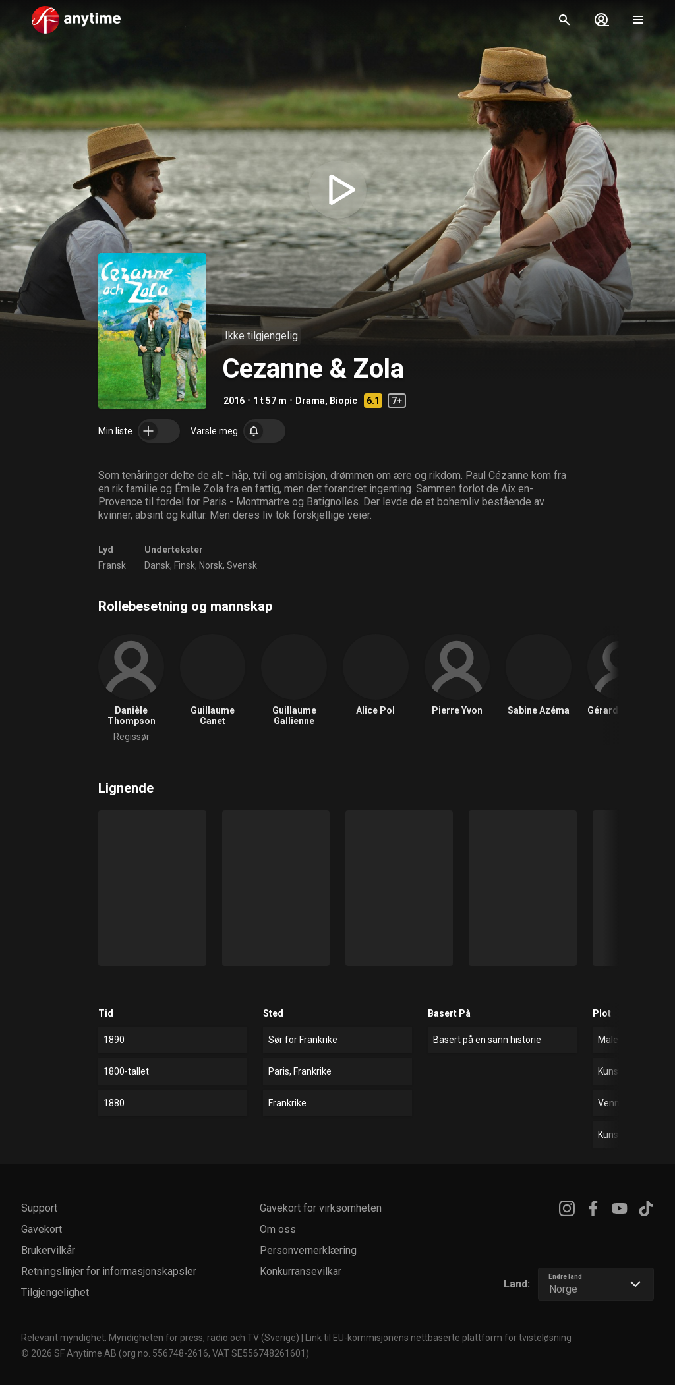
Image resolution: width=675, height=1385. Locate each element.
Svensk (242, 565)
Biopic (343, 400)
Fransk (112, 565)
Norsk (211, 565)
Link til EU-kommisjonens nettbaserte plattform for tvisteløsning (438, 1337)
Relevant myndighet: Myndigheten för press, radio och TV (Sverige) (160, 1337)
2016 (234, 400)
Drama (310, 400)
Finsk (184, 565)
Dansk (157, 565)
